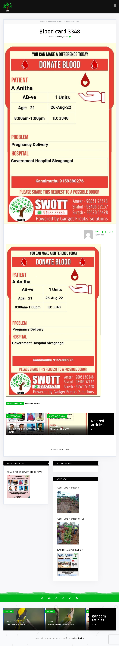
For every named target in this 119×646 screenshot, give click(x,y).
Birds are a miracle (15, 624)
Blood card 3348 (72, 22)
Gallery (8, 611)
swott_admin (62, 37)
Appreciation (13, 416)
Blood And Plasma (55, 22)
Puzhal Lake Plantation (68, 488)
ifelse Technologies (74, 638)
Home (42, 22)
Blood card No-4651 (59, 429)
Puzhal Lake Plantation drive (70, 519)
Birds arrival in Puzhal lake (61, 624)
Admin (9, 622)
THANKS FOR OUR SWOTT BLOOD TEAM (24, 430)
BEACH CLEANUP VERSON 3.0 (70, 550)
